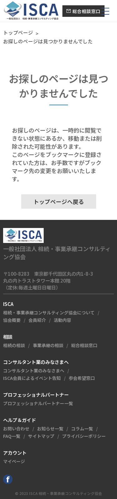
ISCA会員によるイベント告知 (32, 378)
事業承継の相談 (48, 345)
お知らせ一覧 (50, 428)
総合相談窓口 (84, 345)
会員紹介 (37, 320)
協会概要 (12, 320)
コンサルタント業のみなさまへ (33, 370)
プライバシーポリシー (84, 436)
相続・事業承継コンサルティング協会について (49, 312)
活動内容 (62, 320)
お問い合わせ (16, 428)
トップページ (18, 32)
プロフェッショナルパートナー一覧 (38, 403)
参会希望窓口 (82, 378)
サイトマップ (41, 436)
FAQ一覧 (11, 436)
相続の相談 (14, 345)
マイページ (14, 461)
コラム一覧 (82, 428)
